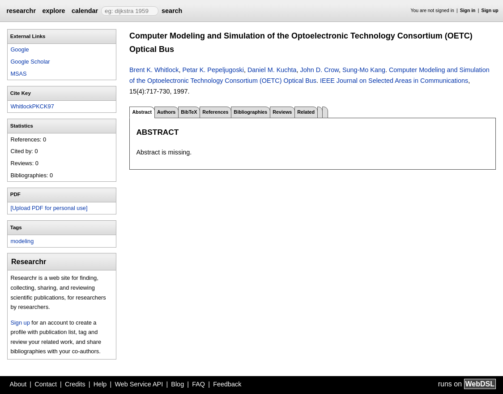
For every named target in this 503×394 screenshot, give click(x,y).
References (215, 112)
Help (100, 384)
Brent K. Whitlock (154, 69)
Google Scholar (30, 61)
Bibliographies (250, 112)
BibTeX (189, 112)
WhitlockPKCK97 (32, 106)
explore (53, 10)
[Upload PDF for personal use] (48, 208)
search (172, 10)
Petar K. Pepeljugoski (213, 69)
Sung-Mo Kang (363, 69)
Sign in (468, 10)
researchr (21, 10)
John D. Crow (319, 69)
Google (19, 49)
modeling (22, 241)
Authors (166, 112)
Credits (75, 384)
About (18, 384)
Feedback (227, 384)
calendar (85, 10)
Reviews (282, 112)
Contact (45, 384)
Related (306, 112)
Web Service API (139, 384)
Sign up (490, 10)
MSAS (18, 73)
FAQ (198, 384)
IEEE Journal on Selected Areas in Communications (394, 80)
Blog (177, 384)
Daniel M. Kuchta (272, 69)
